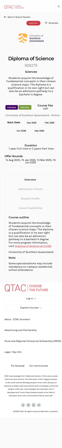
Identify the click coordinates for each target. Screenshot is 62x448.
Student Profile (30, 198)
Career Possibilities (30, 208)
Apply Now (33, 23)
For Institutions (38, 366)
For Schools (17, 366)
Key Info (17, 352)
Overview (30, 179)
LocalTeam (53, 411)
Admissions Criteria (30, 189)
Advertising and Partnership (21, 330)
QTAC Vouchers (21, 319)
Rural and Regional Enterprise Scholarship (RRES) (33, 341)
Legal (8, 352)
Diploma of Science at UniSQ (33, 246)
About (8, 319)
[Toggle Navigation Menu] (58, 6)
